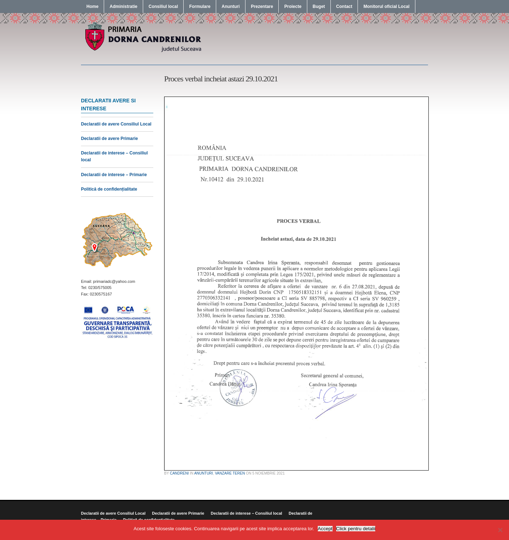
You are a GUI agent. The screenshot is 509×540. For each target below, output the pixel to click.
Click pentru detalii (356, 528)
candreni (179, 473)
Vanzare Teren (230, 473)
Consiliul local (163, 6)
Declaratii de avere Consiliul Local (116, 124)
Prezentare (262, 6)
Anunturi (231, 6)
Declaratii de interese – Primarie (114, 174)
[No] (500, 529)
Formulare (199, 6)
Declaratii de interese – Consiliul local (246, 513)
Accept (325, 528)
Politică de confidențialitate (109, 189)
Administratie (123, 6)
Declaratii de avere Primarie (109, 138)
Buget (319, 6)
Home (92, 6)
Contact (344, 6)
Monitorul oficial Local (386, 6)
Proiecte (292, 6)
